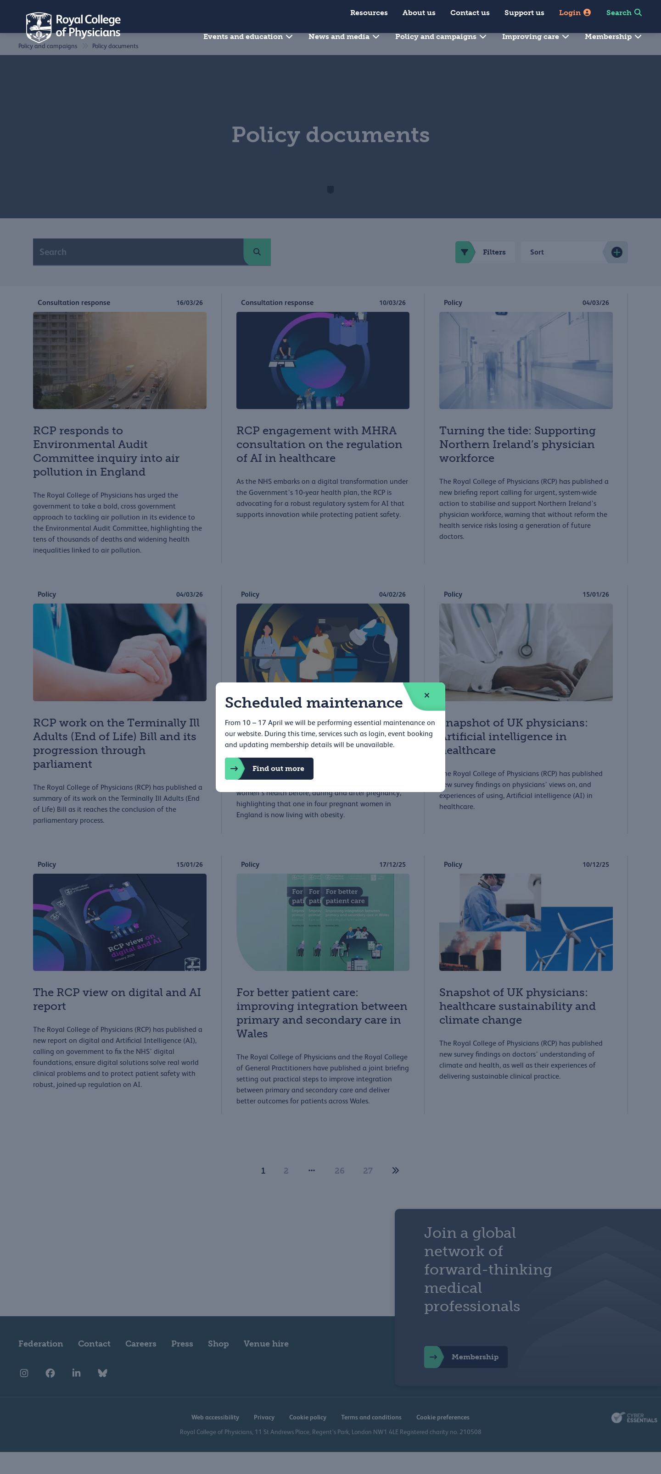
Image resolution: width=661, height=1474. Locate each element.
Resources (369, 12)
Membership (614, 36)
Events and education (248, 36)
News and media (344, 36)
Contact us (470, 12)
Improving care (536, 36)
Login (575, 12)
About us (419, 12)
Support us (524, 12)
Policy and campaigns (441, 36)
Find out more (264, 769)
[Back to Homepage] (67, 27)
